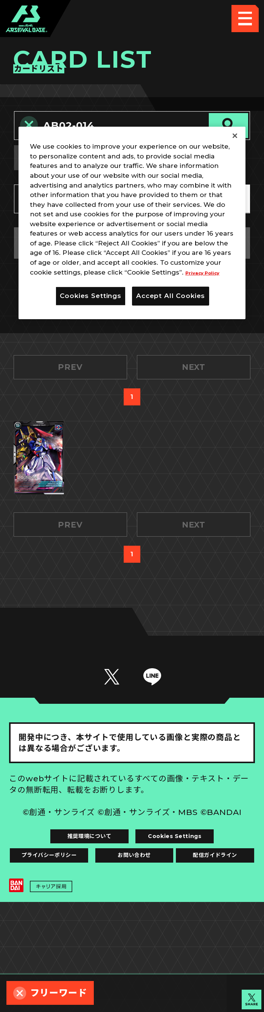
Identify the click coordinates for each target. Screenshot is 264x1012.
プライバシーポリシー (70, 926)
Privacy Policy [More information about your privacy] (209, 272)
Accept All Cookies (170, 296)
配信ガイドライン (132, 954)
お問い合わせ (193, 926)
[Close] (235, 135)
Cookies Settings (193, 898)
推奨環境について (70, 898)
